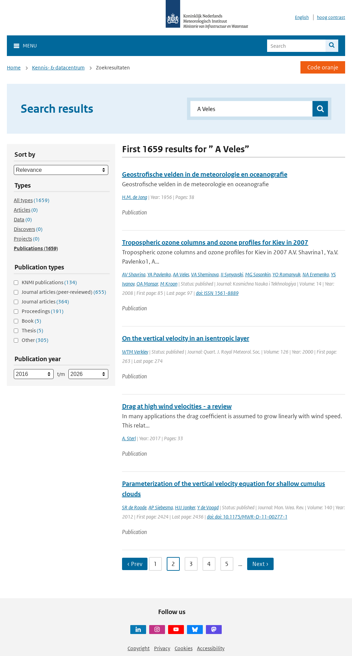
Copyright (139, 648)
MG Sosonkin (258, 274)
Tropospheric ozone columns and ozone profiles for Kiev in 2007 (215, 242)
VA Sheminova (205, 274)
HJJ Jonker (185, 507)
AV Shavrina (133, 274)
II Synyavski (232, 274)
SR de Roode (134, 507)
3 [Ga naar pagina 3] (191, 564)
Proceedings (43, 311)
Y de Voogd (208, 507)
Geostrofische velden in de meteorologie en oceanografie (204, 174)
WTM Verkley (135, 351)
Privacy (162, 648)
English (302, 17)
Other (35, 340)
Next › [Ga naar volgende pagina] (260, 564)
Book (31, 321)
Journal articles (45, 301)
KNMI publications (49, 282)
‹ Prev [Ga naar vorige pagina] (134, 564)
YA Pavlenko (159, 274)
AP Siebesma (160, 507)
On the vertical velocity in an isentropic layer (185, 338)
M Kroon (168, 283)
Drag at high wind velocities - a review (177, 406)
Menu (30, 45)
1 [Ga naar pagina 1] (155, 564)
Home (14, 67)
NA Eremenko (315, 274)
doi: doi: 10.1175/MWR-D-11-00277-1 (247, 516)
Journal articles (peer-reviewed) (64, 292)
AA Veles (181, 274)
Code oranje (322, 67)
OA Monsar (147, 283)
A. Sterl (129, 438)
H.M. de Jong (134, 197)
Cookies (183, 648)
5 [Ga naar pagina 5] (227, 564)
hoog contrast (331, 17)
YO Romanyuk (286, 274)
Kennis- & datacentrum (58, 67)
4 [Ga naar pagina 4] (209, 564)
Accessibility (210, 648)
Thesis (32, 330)
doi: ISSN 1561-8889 (217, 293)
